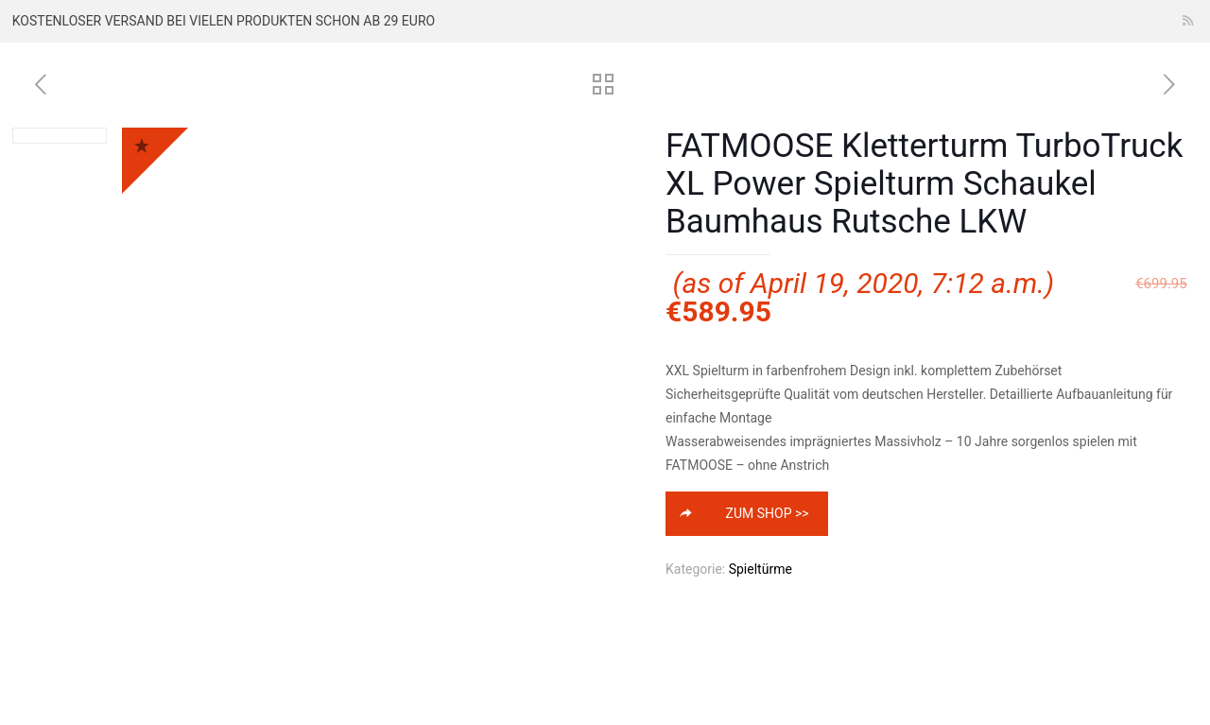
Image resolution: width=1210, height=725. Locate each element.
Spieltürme (760, 569)
